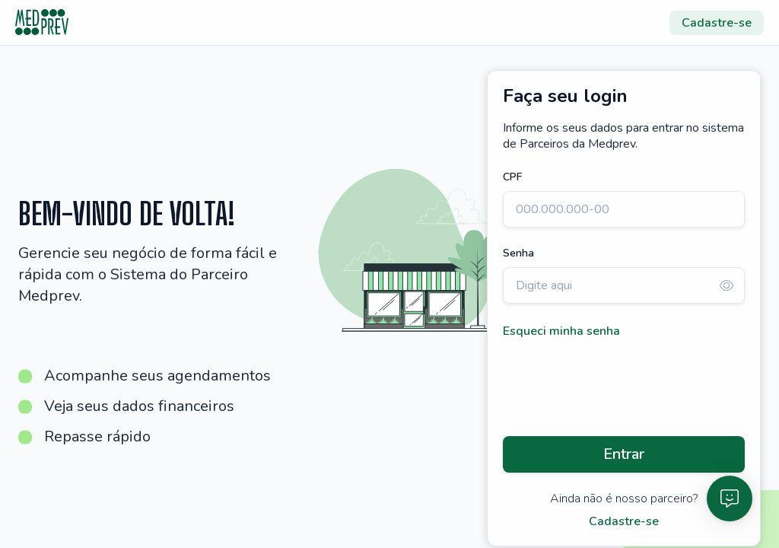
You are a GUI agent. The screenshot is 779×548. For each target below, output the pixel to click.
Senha (518, 253)
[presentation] (618, 388)
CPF (512, 177)
